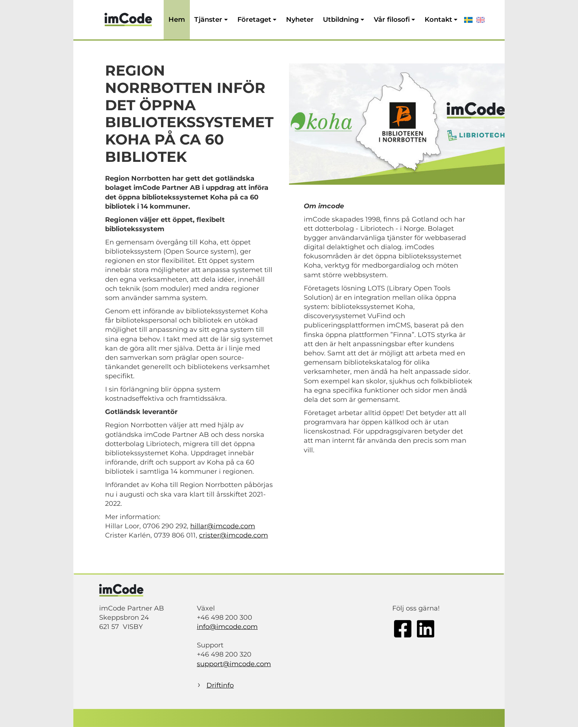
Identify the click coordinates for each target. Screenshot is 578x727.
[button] (211, 19)
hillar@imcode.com (222, 526)
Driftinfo (220, 685)
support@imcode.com (234, 664)
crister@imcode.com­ (233, 535)
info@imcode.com (227, 627)
